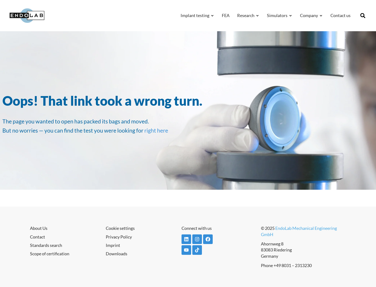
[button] (362, 15)
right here (156, 130)
